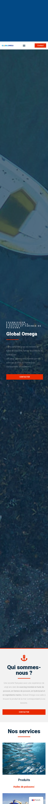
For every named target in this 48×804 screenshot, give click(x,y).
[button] (24, 45)
